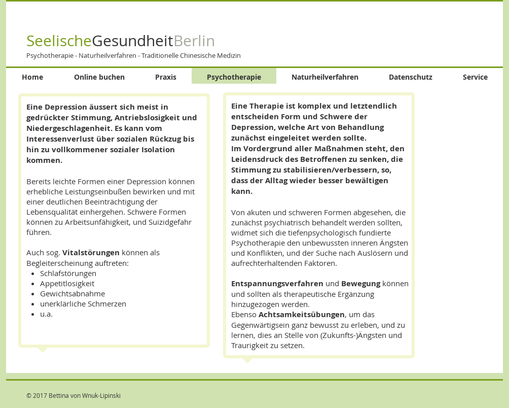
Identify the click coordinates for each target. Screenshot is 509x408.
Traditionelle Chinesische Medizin (191, 55)
